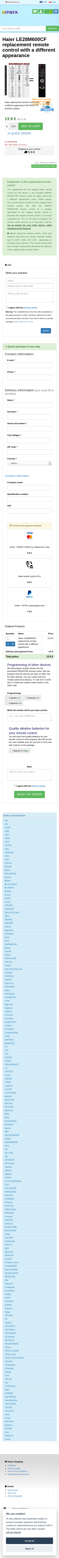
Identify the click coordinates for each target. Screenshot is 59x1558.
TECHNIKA (10, 1329)
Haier (7, 990)
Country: (12, 458)
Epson (8, 948)
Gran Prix (9, 983)
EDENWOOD (11, 944)
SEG (7, 1248)
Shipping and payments (18, 1474)
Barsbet (8, 866)
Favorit (8, 951)
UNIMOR (9, 1393)
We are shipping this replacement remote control (42, 99)
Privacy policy (14, 1468)
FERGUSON (10, 958)
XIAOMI (8, 1428)
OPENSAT (9, 1160)
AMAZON (9, 852)
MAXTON (9, 1107)
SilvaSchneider (11, 1273)
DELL (7, 916)
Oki (6, 1156)
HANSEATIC (10, 997)
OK (6, 1149)
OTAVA (8, 1177)
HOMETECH (10, 1022)
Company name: (15, 482)
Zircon (7, 1439)
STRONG (9, 1301)
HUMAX (8, 1025)
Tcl (6, 1319)
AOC (7, 859)
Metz (7, 1114)
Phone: (11, 372)
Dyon (7, 937)
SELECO (9, 1252)
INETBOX (9, 1040)
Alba (7, 849)
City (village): (14, 435)
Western (8, 1425)
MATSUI (8, 1103)
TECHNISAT (10, 1333)
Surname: (12, 412)
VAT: (9, 506)
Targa (7, 1312)
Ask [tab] (8, 264)
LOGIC (8, 1082)
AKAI (7, 842)
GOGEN (8, 972)
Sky (6, 1280)
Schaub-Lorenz (12, 1262)
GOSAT (8, 979)
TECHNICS (10, 1326)
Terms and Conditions (18, 1471)
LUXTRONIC (11, 1093)
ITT (6, 1047)
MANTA (8, 1096)
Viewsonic (9, 1411)
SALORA (9, 1237)
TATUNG (9, 1315)
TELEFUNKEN (11, 1344)
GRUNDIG (9, 987)
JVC (7, 1054)
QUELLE (9, 1223)
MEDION (9, 1110)
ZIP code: (12, 447)
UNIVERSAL (10, 1397)
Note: (29, 767)
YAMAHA (9, 1436)
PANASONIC (11, 1192)
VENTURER (10, 1404)
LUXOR (8, 1089)
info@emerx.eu (12, 2)
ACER (7, 827)
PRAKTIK (9, 1206)
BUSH (7, 898)
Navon (8, 1128)
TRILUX (8, 1379)
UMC (7, 1390)
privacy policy (30, 307)
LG (6, 1068)
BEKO (7, 870)
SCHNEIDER (11, 1266)
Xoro (7, 1432)
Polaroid (8, 1202)
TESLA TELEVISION (14, 1358)
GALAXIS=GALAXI (13, 969)
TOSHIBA (9, 1368)
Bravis (7, 895)
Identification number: (18, 494)
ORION (8, 1174)
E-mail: (11, 360)
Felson (8, 955)
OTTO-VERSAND (13, 1181)
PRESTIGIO (10, 1209)
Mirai (7, 1117)
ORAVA (8, 1170)
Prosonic (9, 1216)
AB (6, 824)
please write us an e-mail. (23, 322)
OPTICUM (9, 1163)
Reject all (29, 1549)
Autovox (8, 863)
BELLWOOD (10, 873)
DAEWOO (9, 909)
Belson (8, 877)
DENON (8, 919)
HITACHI (9, 1015)
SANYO (8, 1245)
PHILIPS (9, 1195)
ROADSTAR (10, 1230)
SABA (7, 1234)
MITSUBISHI (10, 1121)
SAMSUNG (10, 1241)
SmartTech (9, 1291)
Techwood (9, 1340)
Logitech (8, 1086)
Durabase (9, 933)
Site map (12, 1493)
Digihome (9, 930)
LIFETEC (9, 1071)
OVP (7, 1184)
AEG (7, 835)
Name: (11, 400)
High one (9, 1004)
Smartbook (10, 1287)
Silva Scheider (11, 1269)
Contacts (12, 1465)
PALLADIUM (10, 1188)
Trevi (7, 1375)
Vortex (8, 1418)
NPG (7, 1146)
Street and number (17, 423)
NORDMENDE (11, 1142)
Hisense (8, 1011)
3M (6, 820)
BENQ (8, 880)
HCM (7, 1001)
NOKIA (8, 1139)
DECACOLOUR (12, 912)
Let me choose (13, 1532)
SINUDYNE (10, 1276)
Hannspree (10, 994)
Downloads (13, 1490)
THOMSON (10, 1365)
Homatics (9, 1018)
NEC (7, 1131)
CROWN (9, 905)
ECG (7, 941)
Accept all (29, 1541)
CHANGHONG (11, 1033)
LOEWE (8, 1079)
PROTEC (9, 1220)
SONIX (8, 1294)
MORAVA (9, 1124)
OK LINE (9, 1153)
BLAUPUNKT (11, 884)
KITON (8, 1061)
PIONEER (9, 1199)
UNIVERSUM (11, 1400)
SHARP (8, 1259)
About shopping (15, 1496)
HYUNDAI (9, 1029)
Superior (8, 1308)
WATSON (9, 1421)
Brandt (8, 891)
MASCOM (9, 1100)
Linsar (7, 1075)
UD (6, 1383)
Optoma (8, 1167)
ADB (7, 831)
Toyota (8, 1372)
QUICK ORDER (19, 133)
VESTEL (9, 1407)
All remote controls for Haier (44, 166)
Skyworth (9, 1283)
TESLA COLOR (12, 1351)
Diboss (8, 926)
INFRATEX (10, 1043)
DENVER (9, 923)
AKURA (8, 845)
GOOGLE (9, 976)
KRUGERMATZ (12, 1064)
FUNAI (8, 965)
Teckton (8, 1322)
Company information (17, 476)
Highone (8, 1008)
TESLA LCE (10, 1354)
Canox (8, 902)
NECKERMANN (12, 1135)
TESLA (8, 1347)
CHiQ (7, 1036)
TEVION (8, 1361)
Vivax (7, 1414)
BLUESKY (9, 887)
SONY (8, 1298)
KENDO (8, 1057)
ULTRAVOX (10, 1386)
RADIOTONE (11, 1227)
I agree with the (21, 307)
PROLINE (9, 1213)
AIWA (7, 838)
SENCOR (9, 1255)
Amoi (7, 856)
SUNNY (8, 1305)
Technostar (10, 1337)
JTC (6, 1050)
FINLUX (8, 962)
